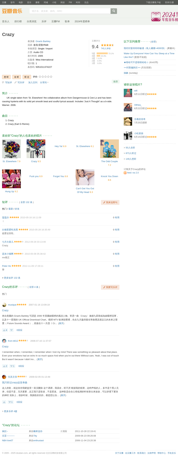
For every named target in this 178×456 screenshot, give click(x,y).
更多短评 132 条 (12, 277)
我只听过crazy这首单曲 (14, 382)
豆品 (86, 2)
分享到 (43, 82)
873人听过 (131, 153)
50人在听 (130, 147)
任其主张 (12, 377)
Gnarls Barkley (43, 41)
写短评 (8, 82)
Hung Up (9, 191)
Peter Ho (6, 266)
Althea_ (138, 105)
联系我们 (141, 453)
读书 (12, 2)
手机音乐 (172, 453)
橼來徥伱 (37, 431)
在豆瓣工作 (130, 453)
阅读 (62, 2)
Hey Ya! (59, 146)
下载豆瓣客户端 (153, 2)
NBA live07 (7, 440)
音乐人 (5, 21)
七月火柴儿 (7, 242)
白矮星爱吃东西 (10, 229)
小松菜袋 (138, 133)
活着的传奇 (139, 119)
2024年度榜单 (82, 21)
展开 (61, 323)
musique (12, 304)
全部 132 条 (26, 202)
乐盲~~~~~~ (8, 435)
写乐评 (21, 82)
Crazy (34, 161)
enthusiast (38, 440)
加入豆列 (32, 82)
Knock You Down (109, 176)
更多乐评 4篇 (10, 411)
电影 (21, 2)
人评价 (106, 48)
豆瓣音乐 (14, 11)
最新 (11, 208)
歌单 (67, 21)
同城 (46, 2)
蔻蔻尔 (5, 217)
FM (70, 2)
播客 (37, 2)
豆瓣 (4, 2)
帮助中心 (161, 453)
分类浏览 (32, 21)
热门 (4, 208)
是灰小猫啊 (7, 254)
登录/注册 (169, 2)
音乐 (29, 2)
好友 (17, 208)
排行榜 (18, 21)
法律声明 (151, 453)
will (135, 90)
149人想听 (131, 159)
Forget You (58, 176)
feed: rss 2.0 (133, 173)
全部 (153, 41)
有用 (117, 217)
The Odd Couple (109, 161)
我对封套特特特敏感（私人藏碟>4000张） (145, 48)
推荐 (115, 81)
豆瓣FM (55, 21)
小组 (54, 2)
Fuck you (34, 176)
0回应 (19, 330)
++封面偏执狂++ (132, 67)
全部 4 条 (33, 287)
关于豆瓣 (119, 453)
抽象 (126, 73)
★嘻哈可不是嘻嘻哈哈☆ (136, 62)
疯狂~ (5, 431)
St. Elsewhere (10, 161)
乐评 (44, 21)
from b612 (13, 341)
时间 (78, 2)
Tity (35, 435)
